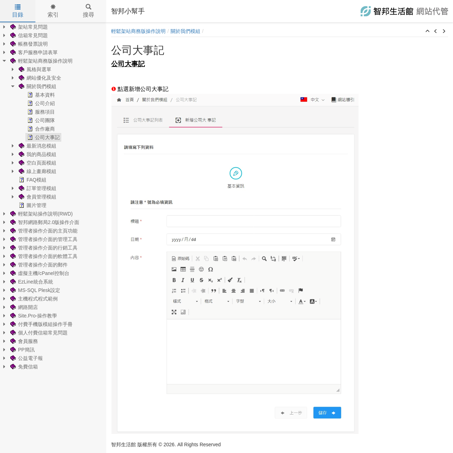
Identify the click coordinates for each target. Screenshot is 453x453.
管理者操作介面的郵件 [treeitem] (38, 264)
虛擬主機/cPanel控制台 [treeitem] (39, 273)
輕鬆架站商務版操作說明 (138, 31)
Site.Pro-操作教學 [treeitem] (33, 315)
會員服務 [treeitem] (23, 341)
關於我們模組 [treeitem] (36, 86)
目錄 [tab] (17, 11)
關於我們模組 (185, 31)
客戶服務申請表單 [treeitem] (33, 52)
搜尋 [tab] (88, 11)
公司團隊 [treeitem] (40, 120)
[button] (427, 31)
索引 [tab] (53, 11)
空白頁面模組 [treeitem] (36, 163)
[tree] (53, 197)
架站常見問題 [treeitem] (28, 27)
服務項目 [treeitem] (40, 112)
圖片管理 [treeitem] (31, 205)
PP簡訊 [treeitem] (22, 349)
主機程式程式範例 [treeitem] (33, 298)
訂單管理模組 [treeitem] (36, 188)
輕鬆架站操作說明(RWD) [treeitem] (41, 214)
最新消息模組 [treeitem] (36, 146)
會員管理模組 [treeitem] (36, 197)
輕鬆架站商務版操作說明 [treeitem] (41, 61)
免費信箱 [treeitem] (23, 366)
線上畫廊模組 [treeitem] (36, 171)
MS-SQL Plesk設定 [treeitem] (34, 290)
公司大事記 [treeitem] (43, 137)
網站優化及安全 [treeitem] (39, 78)
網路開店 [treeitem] (23, 307)
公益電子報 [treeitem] (26, 358)
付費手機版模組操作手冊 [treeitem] (41, 324)
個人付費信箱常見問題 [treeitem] (38, 332)
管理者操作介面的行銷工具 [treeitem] (43, 247)
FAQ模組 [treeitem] (31, 180)
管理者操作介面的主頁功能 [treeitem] (43, 230)
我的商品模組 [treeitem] (36, 154)
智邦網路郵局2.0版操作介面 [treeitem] (44, 222)
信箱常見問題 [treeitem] (28, 35)
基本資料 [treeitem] (40, 95)
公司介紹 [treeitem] (40, 103)
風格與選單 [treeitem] (34, 69)
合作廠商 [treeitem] (40, 129)
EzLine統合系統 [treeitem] (31, 281)
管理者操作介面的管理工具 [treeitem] (43, 239)
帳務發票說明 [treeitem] (28, 44)
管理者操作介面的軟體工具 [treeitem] (43, 256)
